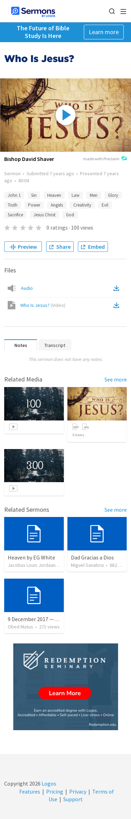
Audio (27, 288)
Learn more (104, 32)
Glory (113, 195)
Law (75, 195)
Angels (57, 205)
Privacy (77, 791)
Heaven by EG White (31, 557)
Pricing (54, 791)
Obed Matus (20, 627)
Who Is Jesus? (42, 305)
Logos (48, 783)
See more (115, 379)
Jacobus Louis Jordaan (32, 565)
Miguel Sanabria (87, 565)
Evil (105, 205)
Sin (34, 195)
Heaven (54, 195)
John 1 (14, 195)
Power (34, 205)
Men (93, 195)
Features (29, 791)
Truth (12, 205)
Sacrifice (15, 215)
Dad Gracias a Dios (92, 557)
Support (73, 799)
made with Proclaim (105, 159)
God (70, 215)
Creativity (82, 205)
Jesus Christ (45, 215)
